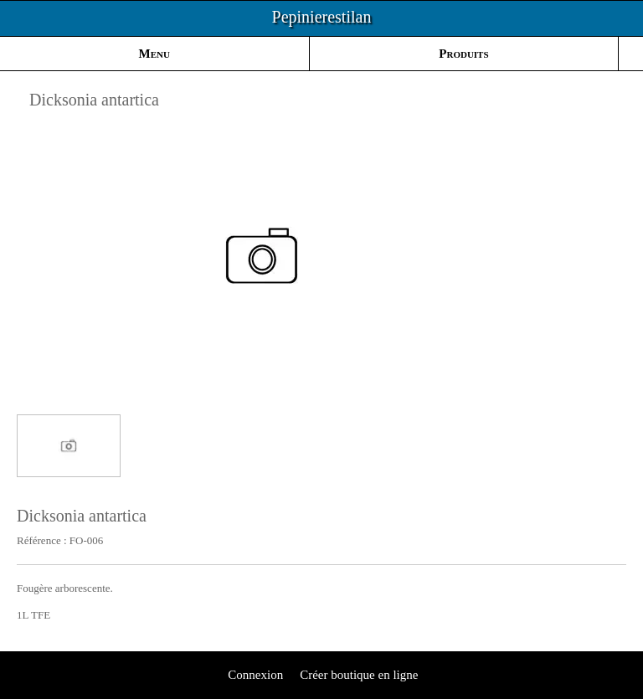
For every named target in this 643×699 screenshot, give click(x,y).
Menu (154, 53)
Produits (463, 53)
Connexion (254, 674)
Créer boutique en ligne (359, 674)
